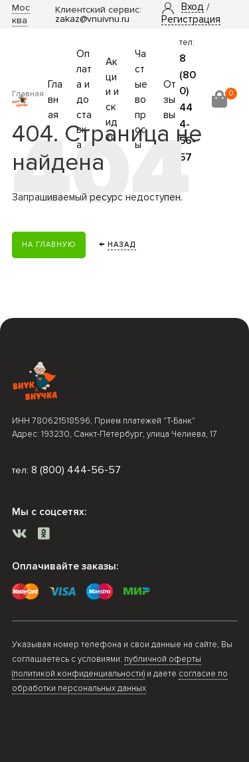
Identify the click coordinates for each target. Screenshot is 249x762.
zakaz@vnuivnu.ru (92, 19)
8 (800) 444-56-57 (76, 470)
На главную (49, 244)
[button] (192, 7)
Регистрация (190, 20)
